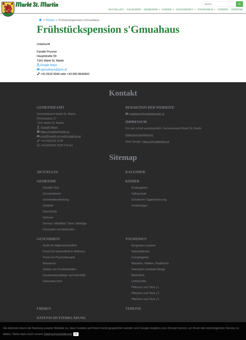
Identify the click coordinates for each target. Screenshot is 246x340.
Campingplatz (140, 257)
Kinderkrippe (139, 205)
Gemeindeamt (52, 193)
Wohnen (48, 217)
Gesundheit (48, 239)
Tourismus (135, 239)
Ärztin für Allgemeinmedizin (60, 245)
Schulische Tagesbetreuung (148, 199)
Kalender (134, 9)
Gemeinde (46, 181)
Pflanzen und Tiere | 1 (145, 287)
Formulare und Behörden (59, 229)
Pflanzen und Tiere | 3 (145, 299)
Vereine (237, 9)
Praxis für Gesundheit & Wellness (64, 251)
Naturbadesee (140, 251)
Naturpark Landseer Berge (148, 269)
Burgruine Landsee (143, 245)
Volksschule (138, 193)
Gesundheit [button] (184, 9)
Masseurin (49, 263)
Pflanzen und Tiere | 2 (145, 293)
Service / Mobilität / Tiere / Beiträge (65, 223)
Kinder (132, 181)
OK (76, 334)
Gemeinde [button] (151, 9)
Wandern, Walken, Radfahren (150, 263)
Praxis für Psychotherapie (59, 257)
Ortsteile (48, 205)
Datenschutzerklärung (61, 318)
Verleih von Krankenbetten (59, 269)
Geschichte (50, 211)
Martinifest (137, 275)
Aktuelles (116, 9)
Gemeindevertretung (56, 199)
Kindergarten (139, 187)
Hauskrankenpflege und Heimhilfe (64, 275)
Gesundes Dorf (52, 281)
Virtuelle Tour (51, 187)
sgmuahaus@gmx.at (52, 69)
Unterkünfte (138, 281)
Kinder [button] (167, 9)
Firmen (223, 9)
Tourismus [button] (205, 9)
